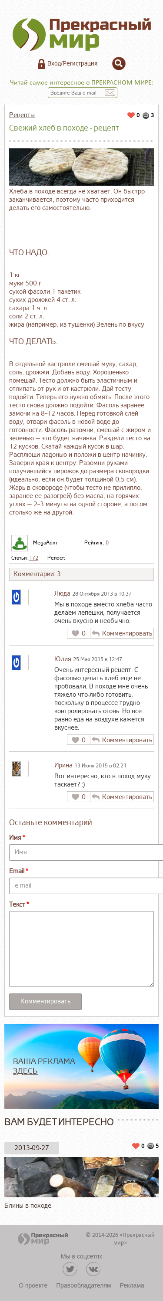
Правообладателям (83, 1285)
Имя (15, 838)
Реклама (132, 1285)
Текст (17, 905)
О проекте (33, 1285)
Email (16, 871)
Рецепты (22, 115)
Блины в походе (81, 1183)
